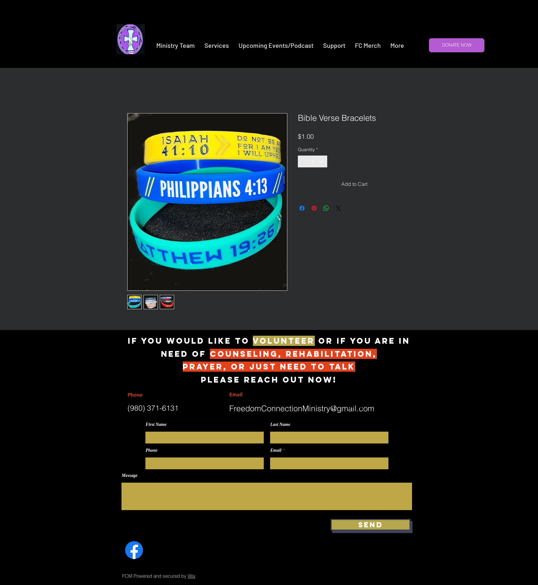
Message (130, 475)
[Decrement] (303, 161)
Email (276, 450)
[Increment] (322, 161)
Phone (152, 450)
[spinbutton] (312, 161)
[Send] (370, 524)
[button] (217, 45)
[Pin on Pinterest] (314, 208)
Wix (191, 576)
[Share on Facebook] (302, 208)
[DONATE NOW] (456, 45)
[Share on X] (338, 208)
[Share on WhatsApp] (326, 208)
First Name (156, 424)
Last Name (280, 424)
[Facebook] (134, 550)
